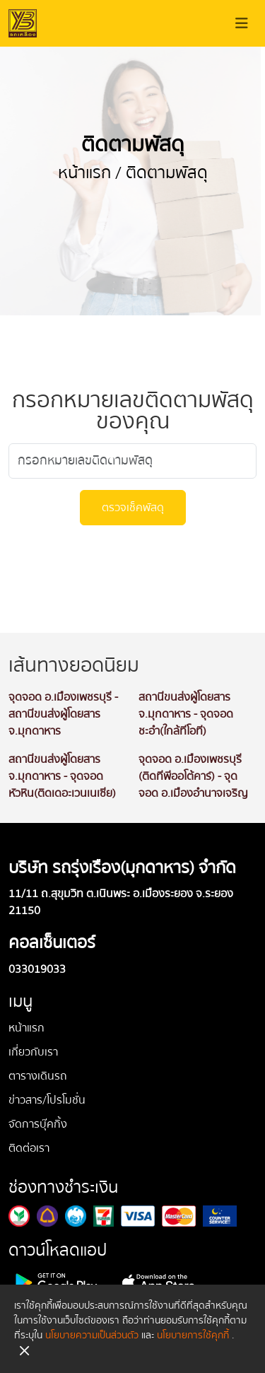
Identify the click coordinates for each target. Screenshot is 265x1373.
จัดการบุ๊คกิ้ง (37, 1124)
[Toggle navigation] (242, 23)
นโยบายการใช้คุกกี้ (193, 1335)
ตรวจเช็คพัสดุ (133, 507)
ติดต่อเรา (28, 1148)
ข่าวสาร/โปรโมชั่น (47, 1100)
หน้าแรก (84, 173)
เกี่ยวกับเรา (33, 1052)
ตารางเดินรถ (37, 1076)
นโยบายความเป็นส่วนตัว (92, 1335)
